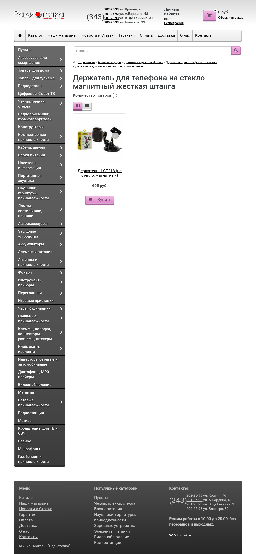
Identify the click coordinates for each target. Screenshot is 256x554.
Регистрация (174, 23)
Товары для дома (33, 70)
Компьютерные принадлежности (33, 137)
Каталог (35, 35)
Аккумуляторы (31, 244)
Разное (24, 441)
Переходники (30, 293)
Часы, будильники (34, 308)
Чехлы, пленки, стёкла (32, 104)
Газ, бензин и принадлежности (33, 459)
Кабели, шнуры (31, 147)
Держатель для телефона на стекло (191, 62)
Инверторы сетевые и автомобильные (38, 362)
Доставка (166, 35)
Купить (100, 199)
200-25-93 (111, 22)
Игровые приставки (36, 300)
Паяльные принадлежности (33, 318)
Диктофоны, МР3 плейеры (33, 374)
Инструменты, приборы (30, 282)
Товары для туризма (36, 78)
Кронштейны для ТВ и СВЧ (38, 431)
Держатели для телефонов (143, 62)
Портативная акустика (30, 178)
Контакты (204, 35)
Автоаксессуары (33, 223)
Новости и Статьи (98, 35)
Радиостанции (31, 413)
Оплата (146, 35)
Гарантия (127, 35)
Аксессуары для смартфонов (32, 60)
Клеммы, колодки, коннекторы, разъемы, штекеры (35, 334)
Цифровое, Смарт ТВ (36, 93)
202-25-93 (111, 9)
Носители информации (29, 165)
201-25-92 (111, 14)
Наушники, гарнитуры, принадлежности (33, 193)
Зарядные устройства (28, 234)
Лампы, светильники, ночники (30, 211)
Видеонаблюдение (35, 384)
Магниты (26, 392)
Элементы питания (35, 252)
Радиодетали (30, 86)
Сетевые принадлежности (33, 402)
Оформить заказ (231, 17)
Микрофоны (29, 449)
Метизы (25, 420)
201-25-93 (111, 18)
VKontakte (180, 535)
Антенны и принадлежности (33, 262)
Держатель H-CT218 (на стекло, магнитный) (100, 173)
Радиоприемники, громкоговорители (35, 116)
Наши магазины (62, 35)
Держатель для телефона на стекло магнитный (109, 66)
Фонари (25, 272)
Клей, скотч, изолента (29, 349)
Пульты (25, 50)
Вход (168, 19)
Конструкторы (31, 127)
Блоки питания (31, 155)
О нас (185, 35)
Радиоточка (86, 62)
